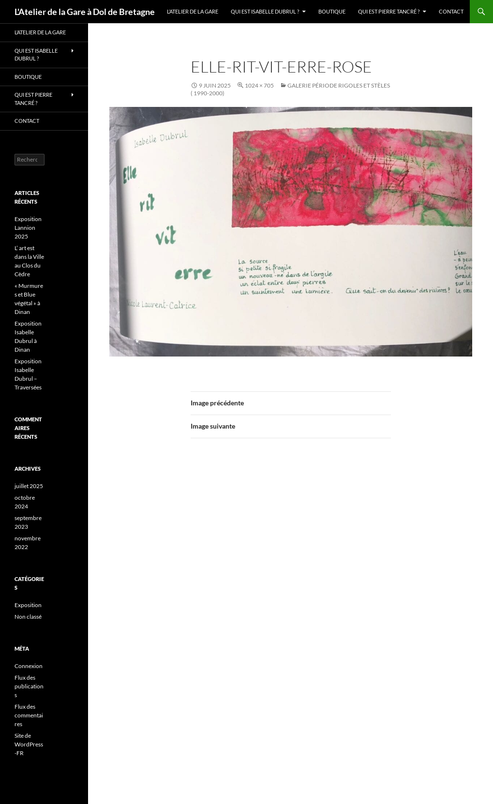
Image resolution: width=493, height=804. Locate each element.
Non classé (28, 616)
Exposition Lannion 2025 (28, 227)
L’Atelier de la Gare (192, 11)
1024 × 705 (259, 85)
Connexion (29, 666)
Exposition (28, 605)
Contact (451, 11)
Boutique (331, 11)
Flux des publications (29, 686)
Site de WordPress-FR (29, 744)
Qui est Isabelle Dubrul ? (265, 11)
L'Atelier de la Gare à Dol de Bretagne (85, 11)
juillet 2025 (29, 486)
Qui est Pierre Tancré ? (388, 11)
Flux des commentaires (29, 715)
